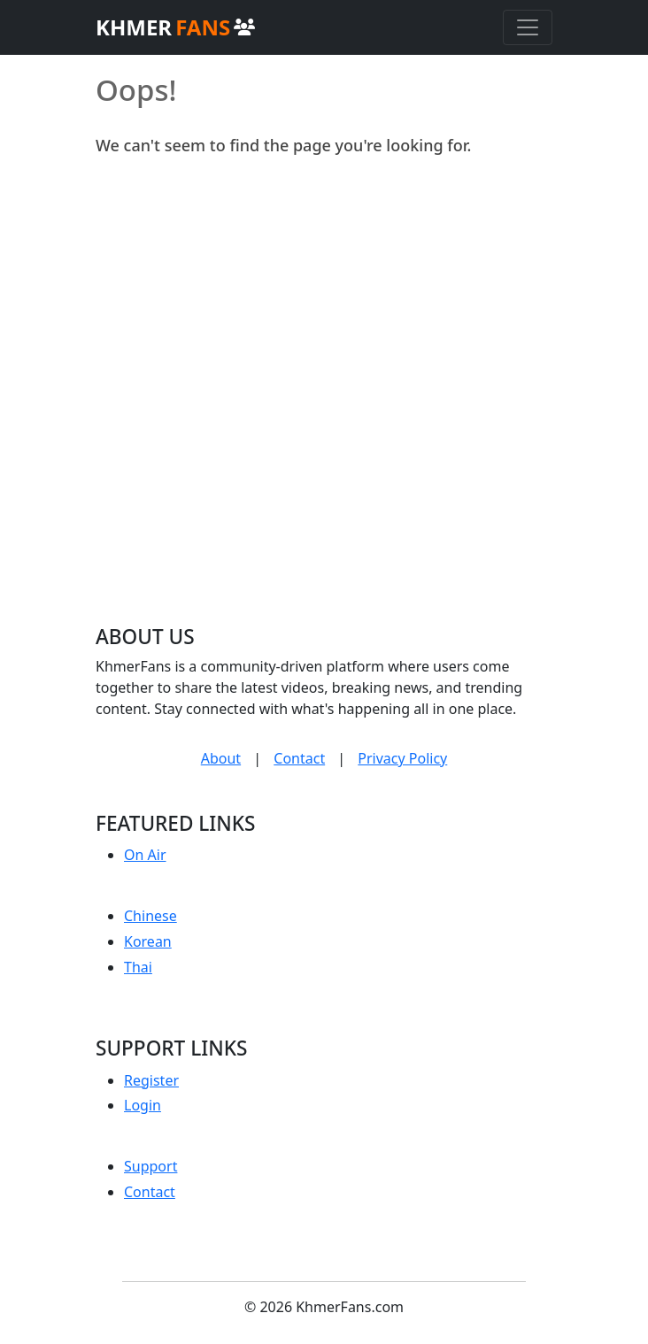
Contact (299, 758)
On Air (145, 854)
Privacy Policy (402, 758)
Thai (138, 967)
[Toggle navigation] (527, 27)
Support (150, 1166)
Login (142, 1105)
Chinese (150, 915)
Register (151, 1080)
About (221, 758)
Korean (148, 941)
